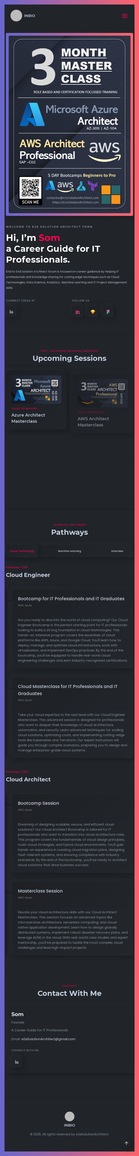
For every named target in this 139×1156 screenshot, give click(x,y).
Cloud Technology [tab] (22, 551)
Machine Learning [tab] (69, 551)
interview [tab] (117, 551)
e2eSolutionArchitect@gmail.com (48, 1039)
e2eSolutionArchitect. (92, 1134)
